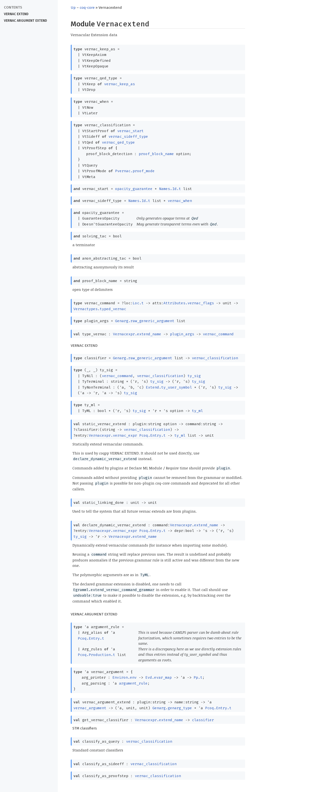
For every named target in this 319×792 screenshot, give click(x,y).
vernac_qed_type (118, 142)
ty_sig (194, 376)
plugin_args (182, 334)
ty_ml (197, 411)
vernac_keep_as (119, 84)
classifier (203, 720)
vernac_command (218, 334)
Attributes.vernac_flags (188, 303)
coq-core (87, 7)
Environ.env (124, 677)
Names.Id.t (170, 189)
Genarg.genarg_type (172, 708)
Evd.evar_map (158, 677)
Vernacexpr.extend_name (137, 334)
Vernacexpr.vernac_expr (113, 435)
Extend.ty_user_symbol (169, 387)
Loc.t (138, 303)
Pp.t (198, 677)
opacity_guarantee (133, 189)
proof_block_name (156, 154)
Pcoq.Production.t (96, 655)
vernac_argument (89, 708)
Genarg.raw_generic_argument (144, 321)
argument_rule (133, 683)
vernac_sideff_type (128, 136)
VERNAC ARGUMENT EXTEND (25, 21)
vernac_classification (215, 358)
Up (73, 7)
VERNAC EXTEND (16, 14)
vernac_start (130, 131)
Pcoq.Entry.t (152, 435)
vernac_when (180, 201)
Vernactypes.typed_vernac (99, 309)
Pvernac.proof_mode (135, 171)
